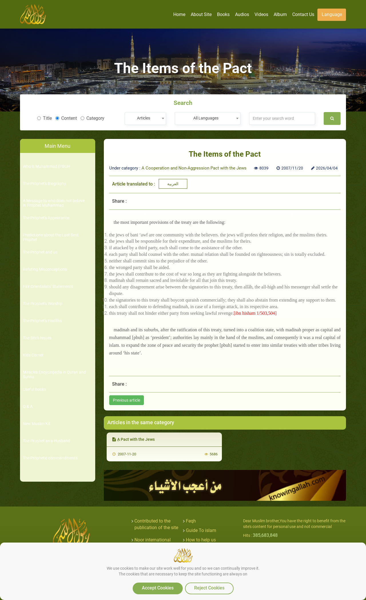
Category (92, 118)
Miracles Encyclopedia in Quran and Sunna (54, 374)
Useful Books (34, 389)
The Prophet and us (40, 252)
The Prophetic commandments (50, 458)
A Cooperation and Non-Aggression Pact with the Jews (194, 168)
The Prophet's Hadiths (42, 321)
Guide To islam (201, 530)
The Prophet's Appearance (46, 218)
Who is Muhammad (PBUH (46, 166)
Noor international (152, 540)
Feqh (191, 521)
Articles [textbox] (143, 118)
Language (332, 14)
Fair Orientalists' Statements (48, 286)
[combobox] (145, 118)
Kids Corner (33, 355)
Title (44, 118)
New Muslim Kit (36, 424)
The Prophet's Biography (44, 184)
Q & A (28, 406)
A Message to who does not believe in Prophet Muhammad (54, 203)
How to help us (201, 540)
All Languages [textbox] (205, 118)
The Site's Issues (37, 338)
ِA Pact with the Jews (133, 439)
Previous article (126, 400)
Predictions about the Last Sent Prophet (51, 237)
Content (66, 118)
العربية (172, 184)
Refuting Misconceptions (45, 269)
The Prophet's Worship (42, 304)
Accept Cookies (158, 588)
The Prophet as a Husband (46, 441)
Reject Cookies (209, 588)
